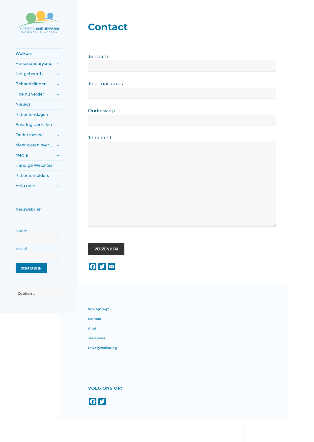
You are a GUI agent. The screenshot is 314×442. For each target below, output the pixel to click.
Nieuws (23, 104)
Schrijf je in (31, 268)
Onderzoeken (29, 135)
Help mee (25, 185)
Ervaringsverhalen (34, 124)
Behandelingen (31, 84)
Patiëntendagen (32, 114)
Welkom (24, 53)
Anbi (92, 328)
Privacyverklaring (102, 348)
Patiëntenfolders (32, 175)
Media (22, 155)
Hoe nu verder (30, 94)
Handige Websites (34, 165)
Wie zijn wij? (98, 309)
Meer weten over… (34, 145)
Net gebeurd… (30, 73)
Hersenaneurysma (34, 63)
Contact (94, 319)
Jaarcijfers (96, 338)
